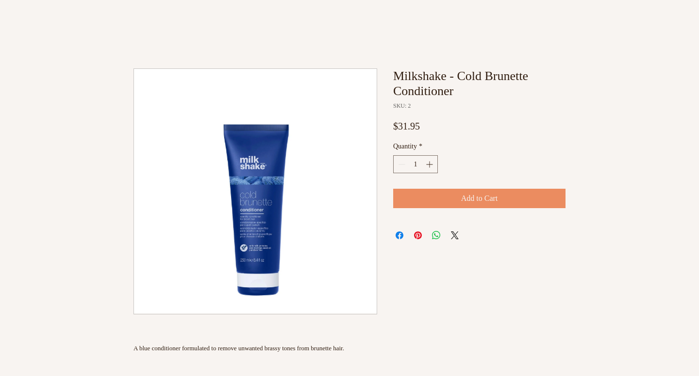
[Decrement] (401, 164)
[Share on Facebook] (399, 235)
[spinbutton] (415, 164)
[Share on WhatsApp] (436, 235)
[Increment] (430, 164)
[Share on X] (455, 235)
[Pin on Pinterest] (418, 235)
